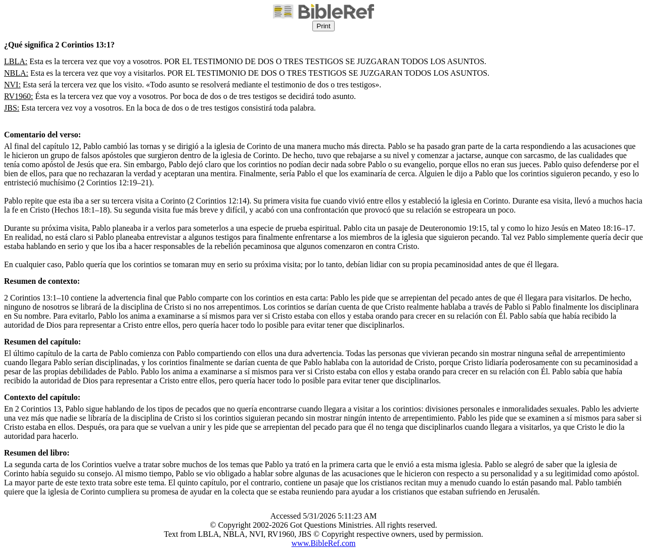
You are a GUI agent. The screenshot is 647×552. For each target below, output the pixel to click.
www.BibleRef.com (324, 543)
